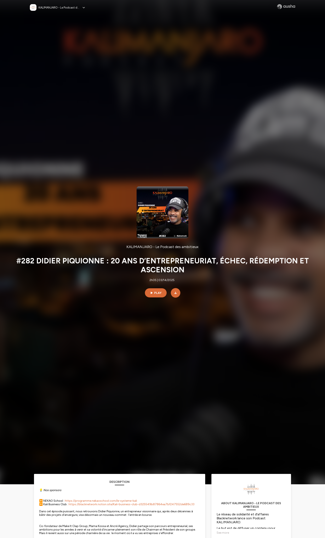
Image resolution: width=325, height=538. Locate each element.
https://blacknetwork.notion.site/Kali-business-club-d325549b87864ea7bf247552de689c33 (131, 504)
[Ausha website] (286, 6)
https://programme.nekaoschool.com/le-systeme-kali (101, 501)
